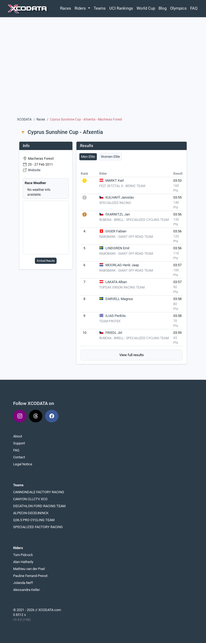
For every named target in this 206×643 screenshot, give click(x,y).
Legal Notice (22, 464)
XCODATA (24, 119)
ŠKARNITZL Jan (117, 214)
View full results (131, 355)
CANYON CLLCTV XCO (30, 499)
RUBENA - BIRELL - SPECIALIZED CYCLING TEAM (134, 220)
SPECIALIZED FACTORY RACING (38, 527)
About (17, 436)
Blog (163, 8)
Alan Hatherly (23, 562)
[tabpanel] (131, 265)
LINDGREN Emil (117, 248)
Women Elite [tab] (110, 157)
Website (34, 170)
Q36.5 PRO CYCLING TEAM (33, 520)
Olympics (178, 8)
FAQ (193, 8)
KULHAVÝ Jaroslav (119, 197)
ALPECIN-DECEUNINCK (31, 513)
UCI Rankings (121, 8)
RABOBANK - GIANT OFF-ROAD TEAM (126, 237)
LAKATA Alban (116, 282)
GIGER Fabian (115, 231)
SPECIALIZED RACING (115, 203)
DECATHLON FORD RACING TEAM (39, 506)
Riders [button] (81, 8)
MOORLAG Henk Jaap (122, 265)
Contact (19, 457)
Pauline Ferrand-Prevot (30, 576)
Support (19, 443)
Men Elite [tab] (88, 157)
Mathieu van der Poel (29, 569)
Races (65, 8)
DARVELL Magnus (119, 299)
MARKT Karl (114, 180)
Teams (100, 8)
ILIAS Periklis (115, 316)
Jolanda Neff (23, 583)
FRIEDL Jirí (113, 333)
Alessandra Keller (26, 590)
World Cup (146, 8)
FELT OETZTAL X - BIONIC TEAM (122, 186)
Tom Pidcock (23, 555)
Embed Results (46, 260)
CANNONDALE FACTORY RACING (38, 492)
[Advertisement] (103, 69)
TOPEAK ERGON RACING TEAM (122, 287)
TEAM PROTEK (110, 321)
